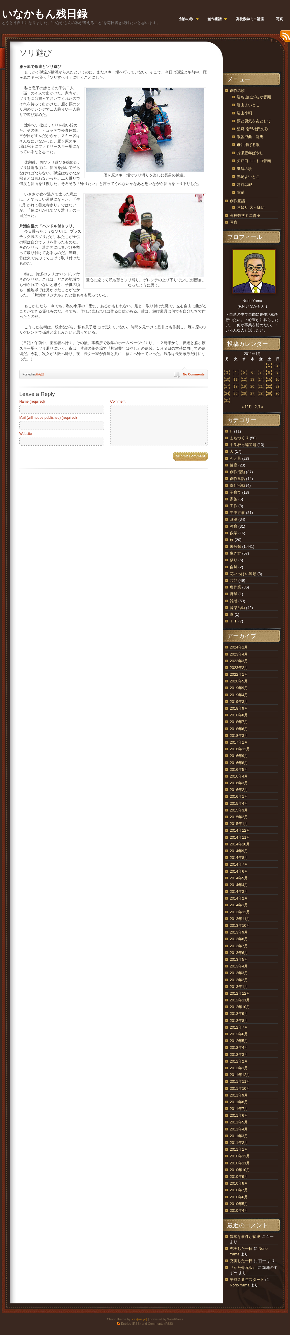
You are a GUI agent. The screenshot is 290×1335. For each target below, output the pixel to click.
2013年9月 (239, 932)
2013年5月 (239, 959)
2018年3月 (239, 735)
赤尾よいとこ (248, 176)
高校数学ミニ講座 (245, 215)
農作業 (235, 587)
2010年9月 (239, 1176)
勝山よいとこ (248, 105)
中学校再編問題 (243, 444)
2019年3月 (239, 701)
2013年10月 (240, 925)
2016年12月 (240, 749)
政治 (233, 519)
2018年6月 (239, 729)
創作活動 (237, 472)
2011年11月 (240, 1081)
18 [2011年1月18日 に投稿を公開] (235, 387)
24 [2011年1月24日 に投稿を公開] (227, 394)
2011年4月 (239, 1129)
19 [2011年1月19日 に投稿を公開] (244, 387)
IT (231, 431)
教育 (233, 526)
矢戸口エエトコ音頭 (254, 161)
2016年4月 (239, 776)
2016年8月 (239, 763)
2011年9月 (239, 1095)
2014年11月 (240, 837)
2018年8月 (239, 715)
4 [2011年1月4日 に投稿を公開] (235, 372)
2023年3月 (239, 661)
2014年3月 (239, 891)
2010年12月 (240, 1156)
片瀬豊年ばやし (250, 153)
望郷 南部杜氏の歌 (252, 129)
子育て (235, 492)
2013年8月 (239, 939)
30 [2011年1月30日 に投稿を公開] (277, 394)
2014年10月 (240, 844)
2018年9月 (239, 708)
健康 (233, 465)
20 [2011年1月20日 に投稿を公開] (252, 387)
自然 (233, 567)
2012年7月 (239, 1027)
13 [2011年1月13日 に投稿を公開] (252, 379)
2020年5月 (239, 681)
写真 (233, 222)
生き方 (235, 553)
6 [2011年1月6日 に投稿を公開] (252, 372)
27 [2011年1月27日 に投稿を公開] (252, 394)
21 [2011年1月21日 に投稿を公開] (261, 387)
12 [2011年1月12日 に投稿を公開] (244, 379)
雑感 (233, 601)
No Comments (194, 374)
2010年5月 (239, 1204)
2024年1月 (239, 647)
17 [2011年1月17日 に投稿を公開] (227, 387)
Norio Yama (239, 1285)
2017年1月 (239, 742)
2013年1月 (239, 986)
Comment (117, 401)
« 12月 (246, 407)
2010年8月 (239, 1183)
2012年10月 (240, 1007)
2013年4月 (239, 966)
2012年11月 (240, 1000)
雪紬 (240, 192)
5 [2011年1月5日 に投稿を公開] (244, 372)
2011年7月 (239, 1108)
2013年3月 (239, 973)
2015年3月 (239, 810)
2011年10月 (240, 1088)
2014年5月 (239, 878)
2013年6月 (239, 952)
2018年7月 (239, 722)
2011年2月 (239, 1142)
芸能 (233, 580)
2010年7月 (239, 1190)
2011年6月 (239, 1115)
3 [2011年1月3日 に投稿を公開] (227, 372)
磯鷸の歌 (244, 169)
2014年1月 (239, 905)
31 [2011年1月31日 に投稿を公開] (227, 401)
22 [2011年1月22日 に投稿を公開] (269, 387)
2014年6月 (239, 871)
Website (25, 434)
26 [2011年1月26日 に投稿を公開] (244, 394)
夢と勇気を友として (254, 121)
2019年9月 (239, 688)
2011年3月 (239, 1136)
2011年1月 (239, 1149)
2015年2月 (239, 817)
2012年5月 (239, 1041)
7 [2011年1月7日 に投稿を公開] (261, 372)
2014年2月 (239, 898)
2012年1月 (239, 1068)
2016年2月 (239, 789)
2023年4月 (239, 654)
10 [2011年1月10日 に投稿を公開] (227, 379)
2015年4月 (239, 803)
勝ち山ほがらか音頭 (254, 97)
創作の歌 (237, 90)
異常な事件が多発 (245, 1236)
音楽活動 (237, 607)
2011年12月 (240, 1075)
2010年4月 (239, 1210)
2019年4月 (239, 695)
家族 (233, 499)
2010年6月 (239, 1197)
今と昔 (235, 458)
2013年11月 (240, 919)
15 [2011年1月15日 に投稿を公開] (269, 379)
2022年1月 (239, 674)
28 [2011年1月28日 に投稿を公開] (261, 394)
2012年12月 (240, 993)
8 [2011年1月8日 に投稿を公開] (269, 372)
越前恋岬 (244, 184)
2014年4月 (239, 885)
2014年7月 (239, 864)
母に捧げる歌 (248, 145)
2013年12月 (240, 912)
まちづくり (239, 438)
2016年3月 (239, 783)
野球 (233, 594)
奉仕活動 (237, 485)
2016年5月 (239, 769)
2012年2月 (239, 1061)
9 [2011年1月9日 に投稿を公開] (278, 372)
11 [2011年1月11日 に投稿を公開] (235, 379)
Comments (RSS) (160, 1323)
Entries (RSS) (131, 1323)
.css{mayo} (139, 1319)
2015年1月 (239, 823)
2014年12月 (240, 830)
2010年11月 (240, 1163)
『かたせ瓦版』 (243, 1267)
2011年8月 (239, 1102)
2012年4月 (239, 1047)
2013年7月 (239, 946)
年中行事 (237, 512)
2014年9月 (239, 851)
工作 (233, 506)
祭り (233, 560)
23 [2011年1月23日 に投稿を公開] (277, 387)
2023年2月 (239, 667)
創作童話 (237, 201)
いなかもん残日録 (44, 14)
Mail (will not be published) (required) (48, 418)
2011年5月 (239, 1122)
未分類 (39, 374)
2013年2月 (239, 980)
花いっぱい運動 (243, 574)
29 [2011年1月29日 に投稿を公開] (269, 394)
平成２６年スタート (247, 1279)
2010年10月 (240, 1170)
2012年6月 (239, 1034)
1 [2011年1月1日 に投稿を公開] (269, 365)
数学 (233, 533)
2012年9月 (239, 1013)
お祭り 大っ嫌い (251, 207)
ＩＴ (233, 621)
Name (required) (32, 401)
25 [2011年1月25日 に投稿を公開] (235, 394)
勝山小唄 (244, 113)
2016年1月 (239, 796)
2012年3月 (239, 1054)
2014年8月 (239, 857)
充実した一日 (241, 1248)
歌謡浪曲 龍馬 (250, 137)
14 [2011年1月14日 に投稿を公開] (261, 379)
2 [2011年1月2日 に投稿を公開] (278, 365)
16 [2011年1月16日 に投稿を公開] (277, 379)
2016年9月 (239, 756)
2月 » (259, 407)
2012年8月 (239, 1020)
